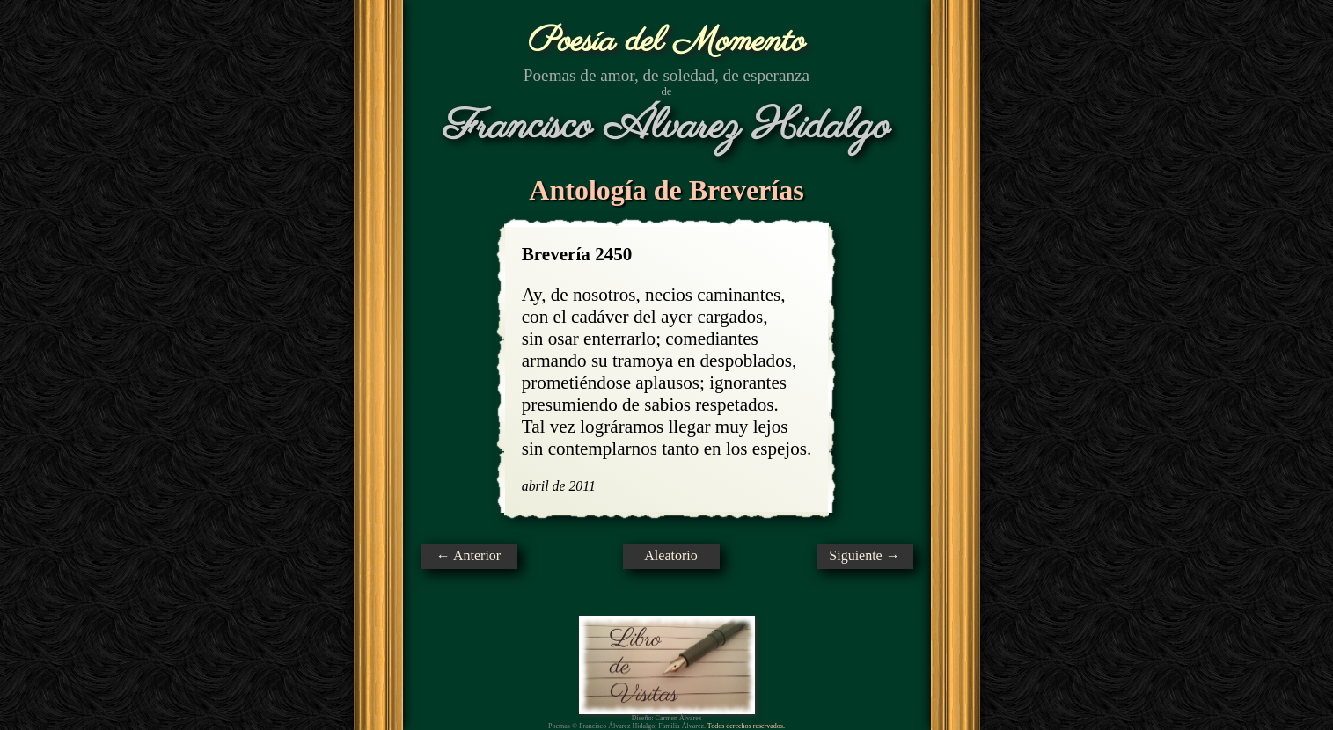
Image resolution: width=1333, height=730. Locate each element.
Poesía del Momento (666, 42)
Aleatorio (670, 555)
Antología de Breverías (666, 190)
